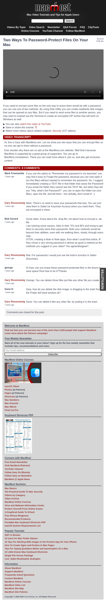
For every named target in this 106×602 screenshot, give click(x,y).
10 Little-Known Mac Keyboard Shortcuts (26, 552)
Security (57, 130)
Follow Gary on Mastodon (18, 475)
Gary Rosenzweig (15, 203)
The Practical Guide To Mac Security (24, 492)
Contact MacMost (14, 578)
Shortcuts (10, 396)
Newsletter (53, 27)
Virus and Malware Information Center (24, 505)
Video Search (36, 27)
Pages (8, 393)
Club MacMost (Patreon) (17, 465)
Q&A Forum (70, 27)
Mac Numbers (12, 400)
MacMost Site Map (14, 588)
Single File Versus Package (19, 555)
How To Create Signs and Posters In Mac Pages (29, 545)
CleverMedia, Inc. (31, 597)
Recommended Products (18, 519)
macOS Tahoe (12, 386)
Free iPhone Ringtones (17, 515)
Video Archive (12, 498)
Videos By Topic (16, 27)
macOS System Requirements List (22, 526)
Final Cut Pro (11, 410)
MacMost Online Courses (18, 502)
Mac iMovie (10, 407)
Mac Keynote (11, 403)
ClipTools (93, 27)
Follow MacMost (75, 31)
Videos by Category (15, 495)
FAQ (82, 27)
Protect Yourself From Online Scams (24, 509)
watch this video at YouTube (35, 124)
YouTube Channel (52, 31)
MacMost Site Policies (16, 592)
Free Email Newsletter (16, 462)
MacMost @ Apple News (17, 479)
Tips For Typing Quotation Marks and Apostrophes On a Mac (36, 548)
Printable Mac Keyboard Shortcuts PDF (25, 522)
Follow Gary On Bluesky (17, 472)
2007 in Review (12, 535)
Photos (8, 389)
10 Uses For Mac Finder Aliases (21, 538)
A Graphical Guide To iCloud (19, 512)
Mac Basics (11, 488)
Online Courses (30, 31)
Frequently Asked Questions (19, 575)
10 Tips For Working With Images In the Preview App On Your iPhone (41, 542)
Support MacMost (14, 571)
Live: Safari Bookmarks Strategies (22, 559)
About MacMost (13, 568)
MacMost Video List (15, 585)
